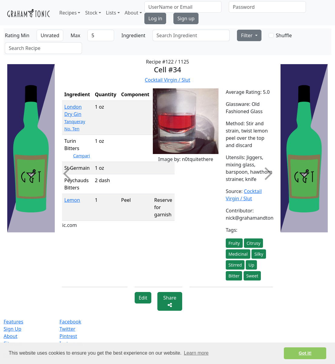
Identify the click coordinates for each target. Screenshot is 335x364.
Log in (155, 18)
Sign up (186, 18)
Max (75, 35)
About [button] (131, 12)
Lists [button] (111, 12)
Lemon (72, 200)
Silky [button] (258, 254)
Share (169, 300)
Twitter (67, 329)
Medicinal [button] (238, 254)
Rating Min (17, 35)
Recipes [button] (68, 12)
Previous (69, 173)
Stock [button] (91, 12)
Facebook (70, 321)
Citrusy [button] (254, 243)
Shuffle (284, 35)
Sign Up (12, 329)
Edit (143, 297)
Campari (81, 156)
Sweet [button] (252, 276)
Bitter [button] (234, 276)
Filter (247, 35)
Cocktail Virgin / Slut (167, 80)
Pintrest (68, 336)
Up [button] (251, 265)
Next (265, 173)
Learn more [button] (196, 353)
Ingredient (133, 35)
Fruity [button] (234, 243)
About (10, 336)
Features (13, 321)
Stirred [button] (235, 265)
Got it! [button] (305, 353)
